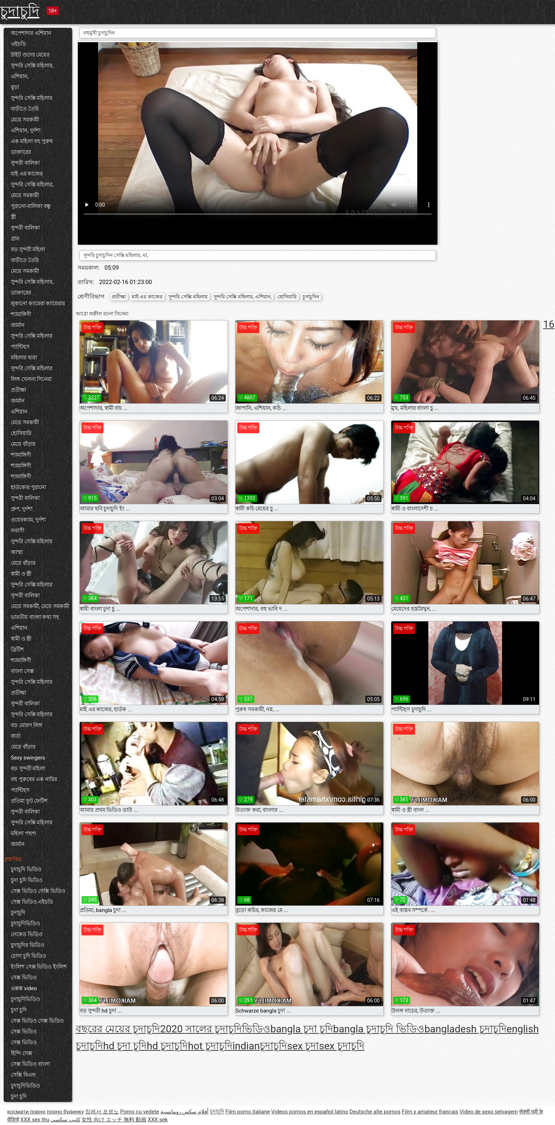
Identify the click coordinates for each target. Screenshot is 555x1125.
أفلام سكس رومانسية (184, 1111)
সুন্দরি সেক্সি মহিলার (31, 98)
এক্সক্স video (24, 988)
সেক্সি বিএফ (23, 1075)
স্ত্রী (13, 217)
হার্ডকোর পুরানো (28, 487)
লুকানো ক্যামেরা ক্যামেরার (38, 303)
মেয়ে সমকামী (25, 119)
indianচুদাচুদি (260, 1046)
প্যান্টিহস (20, 347)
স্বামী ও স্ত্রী (21, 574)
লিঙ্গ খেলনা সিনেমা (31, 379)
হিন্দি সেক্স (21, 1053)
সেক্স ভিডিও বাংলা (30, 1064)
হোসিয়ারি (21, 433)
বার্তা (16, 736)
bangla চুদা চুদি (301, 1029)
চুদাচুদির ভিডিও (27, 945)
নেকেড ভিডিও (27, 934)
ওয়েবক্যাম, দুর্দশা (28, 520)
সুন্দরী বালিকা (25, 163)
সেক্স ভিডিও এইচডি (32, 902)
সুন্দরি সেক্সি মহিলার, (32, 184)
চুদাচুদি (19, 11)
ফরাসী (17, 530)
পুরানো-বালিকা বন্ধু (31, 206)
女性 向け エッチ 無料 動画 (114, 1119)
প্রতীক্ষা (18, 390)
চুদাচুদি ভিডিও (26, 869)
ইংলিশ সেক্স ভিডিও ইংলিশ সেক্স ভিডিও (39, 972)
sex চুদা (303, 1046)
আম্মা (17, 552)
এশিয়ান (19, 411)
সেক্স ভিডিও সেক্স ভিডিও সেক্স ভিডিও (37, 1026)
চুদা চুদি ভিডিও (27, 880)
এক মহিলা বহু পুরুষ (32, 141)
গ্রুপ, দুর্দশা (21, 509)
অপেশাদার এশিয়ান (31, 33)
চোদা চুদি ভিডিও (28, 956)
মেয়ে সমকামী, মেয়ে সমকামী (40, 606)
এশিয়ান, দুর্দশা (25, 130)
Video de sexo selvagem (489, 1111)
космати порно (26, 1111)
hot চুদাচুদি (210, 1046)
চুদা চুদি (19, 1010)
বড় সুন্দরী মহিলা (28, 249)
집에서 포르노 (102, 1111)
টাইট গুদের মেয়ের (30, 55)
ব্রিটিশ (17, 649)
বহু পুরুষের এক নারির (34, 779)
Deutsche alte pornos (375, 1111)
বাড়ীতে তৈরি (25, 109)
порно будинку (65, 1111)
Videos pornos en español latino (309, 1111)
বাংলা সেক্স (22, 671)
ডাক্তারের (21, 152)
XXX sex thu (34, 1119)
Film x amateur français (430, 1111)
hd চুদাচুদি (167, 1046)
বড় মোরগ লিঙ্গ (26, 725)
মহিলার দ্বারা (24, 357)
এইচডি (18, 44)
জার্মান (18, 325)
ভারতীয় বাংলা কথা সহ (35, 617)
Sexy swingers (28, 757)
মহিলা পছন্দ (23, 833)
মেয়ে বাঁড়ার (23, 444)
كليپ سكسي (65, 1119)
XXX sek (158, 1119)
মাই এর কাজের (27, 173)
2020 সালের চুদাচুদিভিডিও (215, 1029)
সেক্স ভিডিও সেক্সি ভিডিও (38, 891)
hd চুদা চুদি (125, 1046)
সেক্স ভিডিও (24, 1042)
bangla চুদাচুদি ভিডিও (378, 1029)
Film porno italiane (247, 1111)
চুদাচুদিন (311, 297)
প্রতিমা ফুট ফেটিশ (29, 801)
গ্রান (15, 238)
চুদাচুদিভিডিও (25, 923)
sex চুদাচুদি (342, 1046)
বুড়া (15, 87)
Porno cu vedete (139, 1111)
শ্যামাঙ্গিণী (21, 314)
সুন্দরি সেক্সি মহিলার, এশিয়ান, (32, 71)
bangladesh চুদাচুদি (465, 1029)
